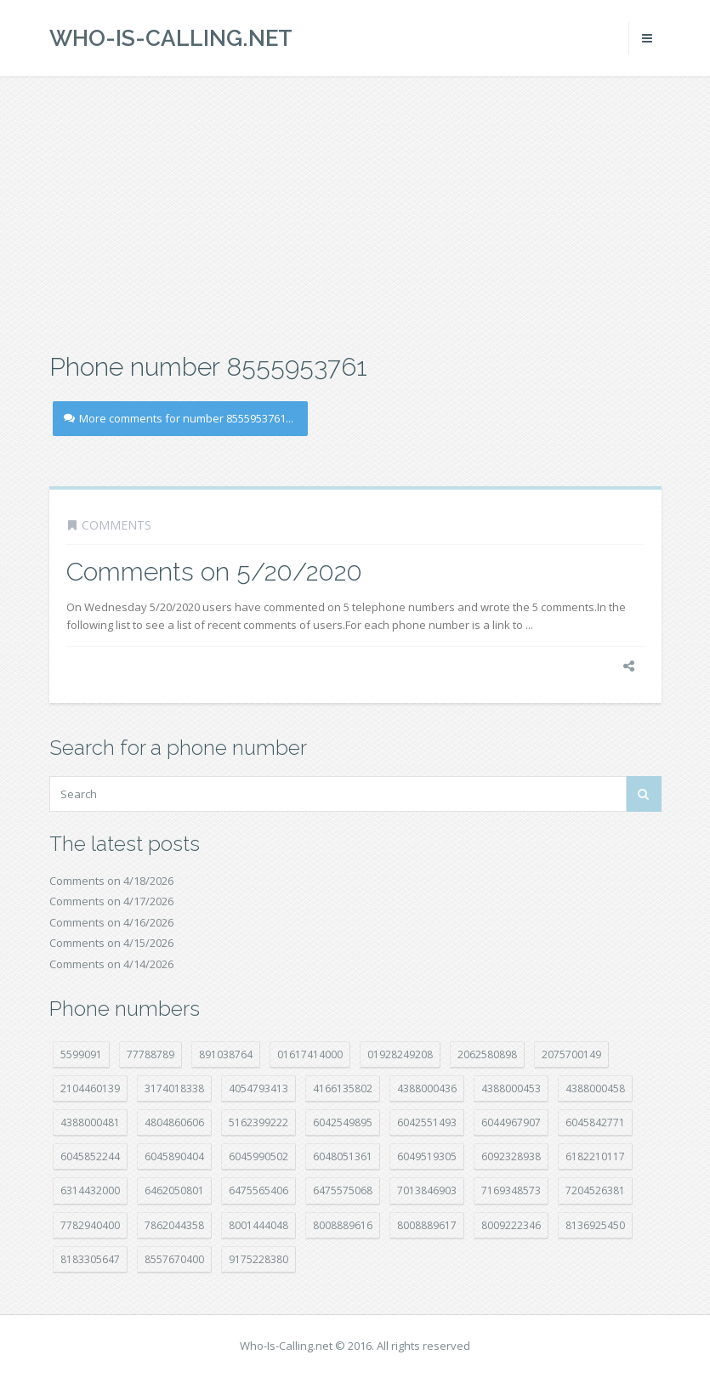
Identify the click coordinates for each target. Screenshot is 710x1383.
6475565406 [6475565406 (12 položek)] (258, 1190)
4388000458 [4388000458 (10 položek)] (595, 1088)
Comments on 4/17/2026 (111, 901)
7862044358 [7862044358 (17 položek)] (174, 1225)
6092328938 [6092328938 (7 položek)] (511, 1156)
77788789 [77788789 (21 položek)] (150, 1054)
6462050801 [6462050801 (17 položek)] (174, 1190)
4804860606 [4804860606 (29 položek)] (174, 1122)
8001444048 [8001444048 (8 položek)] (258, 1225)
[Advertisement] (355, 213)
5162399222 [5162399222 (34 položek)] (258, 1122)
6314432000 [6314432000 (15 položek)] (90, 1190)
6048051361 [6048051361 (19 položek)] (342, 1156)
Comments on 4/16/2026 (111, 922)
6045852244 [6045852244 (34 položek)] (90, 1156)
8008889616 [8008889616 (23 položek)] (342, 1225)
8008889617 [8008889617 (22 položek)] (427, 1225)
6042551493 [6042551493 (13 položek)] (427, 1122)
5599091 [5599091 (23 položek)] (81, 1054)
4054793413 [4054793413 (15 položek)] (258, 1088)
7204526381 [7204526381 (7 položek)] (595, 1190)
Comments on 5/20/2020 (214, 572)
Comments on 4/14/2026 (111, 964)
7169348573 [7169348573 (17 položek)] (511, 1190)
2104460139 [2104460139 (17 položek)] (90, 1088)
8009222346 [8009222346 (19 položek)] (511, 1225)
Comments (116, 525)
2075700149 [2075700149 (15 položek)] (571, 1054)
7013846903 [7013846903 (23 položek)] (427, 1190)
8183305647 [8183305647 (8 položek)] (90, 1259)
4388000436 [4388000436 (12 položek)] (427, 1088)
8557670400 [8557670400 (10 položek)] (174, 1259)
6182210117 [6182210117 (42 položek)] (595, 1156)
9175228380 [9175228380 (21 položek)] (258, 1259)
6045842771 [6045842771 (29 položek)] (595, 1122)
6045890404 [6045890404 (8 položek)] (174, 1156)
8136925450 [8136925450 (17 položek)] (595, 1225)
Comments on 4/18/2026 (111, 880)
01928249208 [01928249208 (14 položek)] (400, 1054)
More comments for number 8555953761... (179, 418)
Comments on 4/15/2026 (111, 942)
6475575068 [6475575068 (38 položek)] (342, 1190)
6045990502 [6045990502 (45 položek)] (258, 1156)
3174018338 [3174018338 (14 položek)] (174, 1088)
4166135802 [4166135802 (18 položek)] (342, 1088)
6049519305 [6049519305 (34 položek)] (427, 1156)
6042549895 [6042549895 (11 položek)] (342, 1122)
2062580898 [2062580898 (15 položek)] (487, 1054)
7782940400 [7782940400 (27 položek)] (90, 1225)
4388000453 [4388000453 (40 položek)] (511, 1088)
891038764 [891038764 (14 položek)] (226, 1054)
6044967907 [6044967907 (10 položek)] (511, 1122)
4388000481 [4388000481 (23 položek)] (90, 1122)
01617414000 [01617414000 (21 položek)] (310, 1054)
